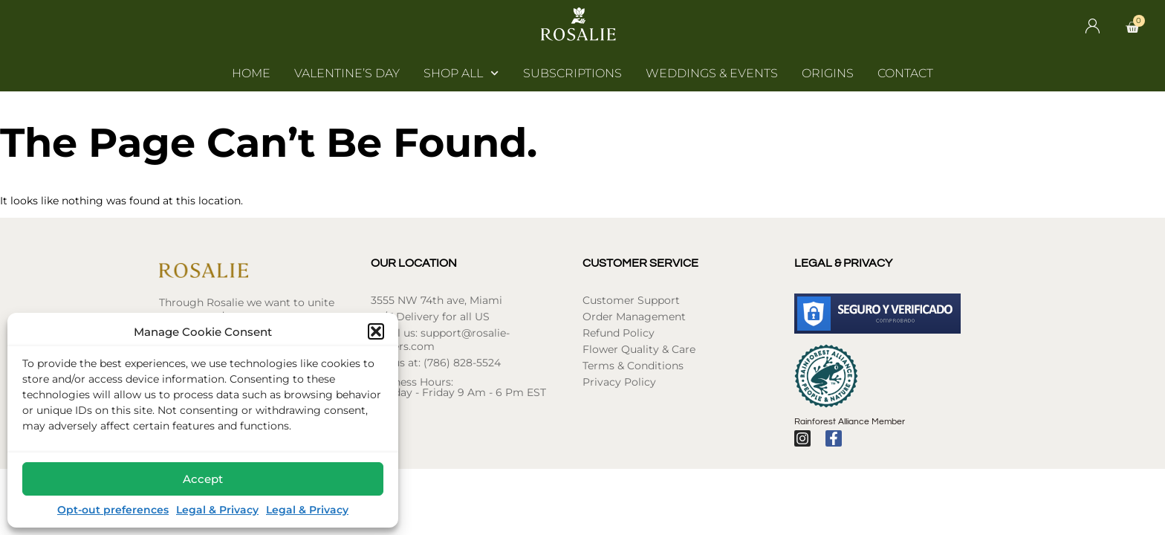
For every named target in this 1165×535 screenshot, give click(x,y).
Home (251, 73)
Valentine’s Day (347, 73)
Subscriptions (572, 73)
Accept (203, 479)
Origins (828, 73)
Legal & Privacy (217, 509)
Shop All (461, 73)
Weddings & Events (712, 73)
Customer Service (640, 263)
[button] (376, 331)
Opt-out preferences (113, 509)
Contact (905, 73)
